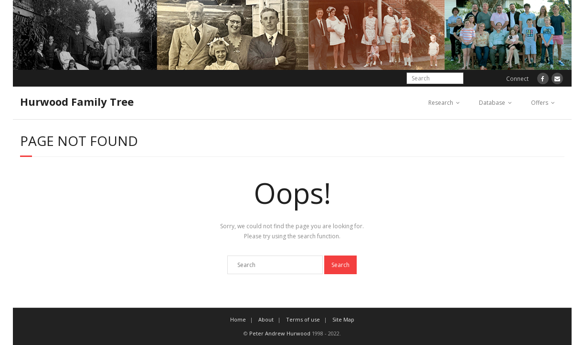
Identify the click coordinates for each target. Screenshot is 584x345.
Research (440, 103)
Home (238, 319)
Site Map (343, 319)
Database (492, 103)
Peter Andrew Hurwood (279, 333)
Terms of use (303, 319)
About (266, 319)
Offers (539, 103)
